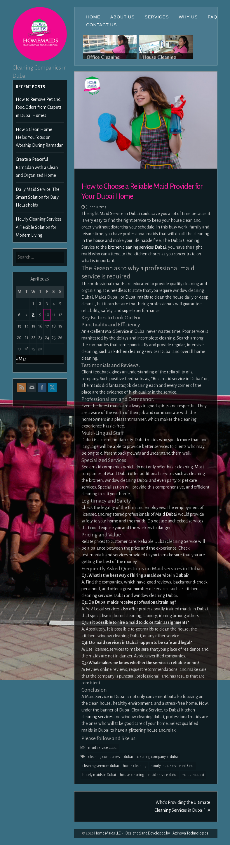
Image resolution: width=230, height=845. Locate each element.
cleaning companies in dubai (110, 757)
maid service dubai (102, 748)
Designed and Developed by (148, 833)
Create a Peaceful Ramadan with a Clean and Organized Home (37, 167)
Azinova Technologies (190, 833)
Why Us (188, 16)
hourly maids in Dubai (99, 775)
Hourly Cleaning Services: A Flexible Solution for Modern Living (39, 227)
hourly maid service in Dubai (172, 766)
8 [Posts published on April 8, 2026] (33, 314)
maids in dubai (193, 775)
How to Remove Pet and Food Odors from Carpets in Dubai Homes (38, 107)
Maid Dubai (166, 514)
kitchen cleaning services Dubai (137, 247)
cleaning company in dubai (158, 757)
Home (93, 16)
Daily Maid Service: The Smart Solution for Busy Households (38, 197)
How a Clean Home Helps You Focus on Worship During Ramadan (40, 137)
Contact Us (101, 24)
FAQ (212, 16)
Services (157, 16)
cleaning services (97, 716)
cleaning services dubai (100, 766)
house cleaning (132, 775)
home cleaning (135, 766)
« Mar (21, 359)
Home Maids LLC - (108, 833)
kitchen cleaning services (136, 351)
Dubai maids (137, 297)
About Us (122, 16)
